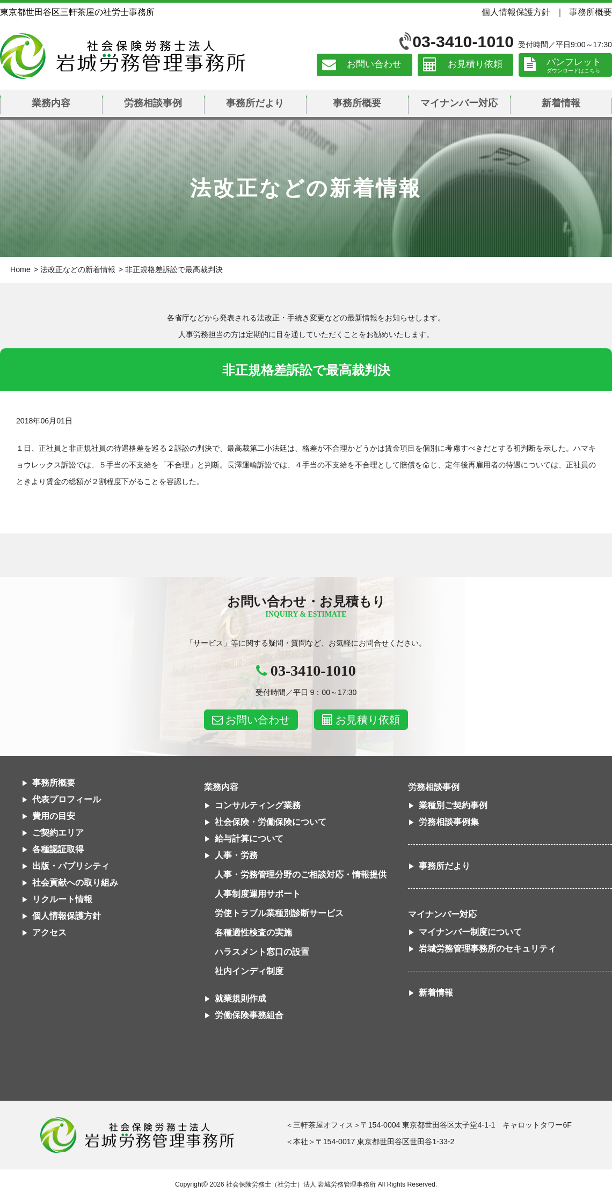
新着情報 (561, 103)
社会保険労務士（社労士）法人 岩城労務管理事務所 (301, 1184)
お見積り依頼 (475, 65)
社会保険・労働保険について (270, 821)
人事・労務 (236, 855)
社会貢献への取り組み (75, 882)
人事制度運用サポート (258, 893)
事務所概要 (590, 12)
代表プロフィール (66, 799)
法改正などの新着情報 (77, 269)
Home (20, 269)
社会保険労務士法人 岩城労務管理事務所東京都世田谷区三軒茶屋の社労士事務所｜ (137, 1135)
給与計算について (249, 838)
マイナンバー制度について (470, 931)
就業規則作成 (240, 998)
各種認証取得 (58, 849)
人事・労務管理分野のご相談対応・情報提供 (301, 874)
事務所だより (255, 103)
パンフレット (574, 62)
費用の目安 (53, 816)
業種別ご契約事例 (453, 805)
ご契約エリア (58, 832)
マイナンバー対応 (459, 103)
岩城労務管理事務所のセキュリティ (487, 948)
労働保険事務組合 (249, 1015)
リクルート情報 (62, 899)
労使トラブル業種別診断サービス (279, 913)
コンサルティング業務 (258, 805)
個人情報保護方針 (516, 12)
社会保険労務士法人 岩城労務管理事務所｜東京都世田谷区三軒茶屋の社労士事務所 (122, 56)
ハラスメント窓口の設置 (262, 951)
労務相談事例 (153, 103)
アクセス (49, 932)
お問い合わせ (374, 65)
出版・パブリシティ (71, 865)
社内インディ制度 (249, 971)
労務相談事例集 (449, 821)
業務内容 (51, 103)
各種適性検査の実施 (253, 932)
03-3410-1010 (463, 41)
